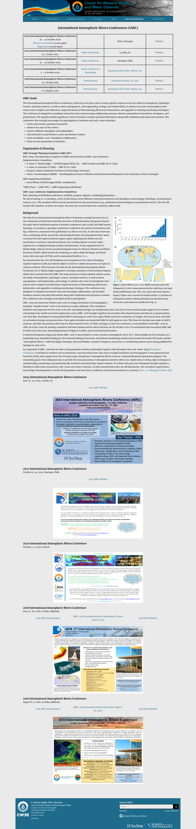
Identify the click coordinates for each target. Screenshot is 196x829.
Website (159, 41)
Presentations (91, 80)
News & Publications (134, 19)
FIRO (114, 19)
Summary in (125, 70)
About (34, 19)
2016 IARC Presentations (48, 709)
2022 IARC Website (98, 479)
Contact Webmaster (171, 811)
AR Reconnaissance (76, 19)
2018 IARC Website (148, 618)
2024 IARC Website (98, 387)
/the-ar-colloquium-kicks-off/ (155, 370)
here (85, 256)
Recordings (90, 72)
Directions (34, 818)
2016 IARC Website (148, 709)
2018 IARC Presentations (48, 618)
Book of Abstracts (90, 52)
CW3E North (158, 19)
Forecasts (98, 19)
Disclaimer (123, 811)
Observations (52, 19)
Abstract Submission (43, 43)
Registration (43, 46)
